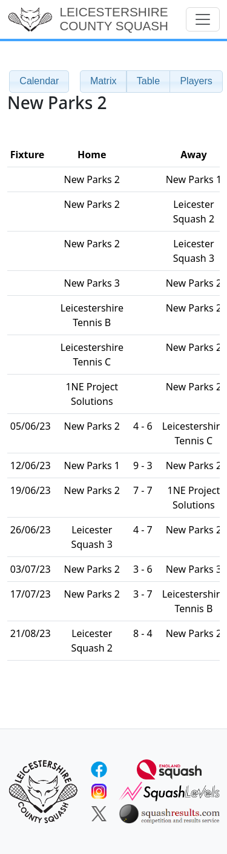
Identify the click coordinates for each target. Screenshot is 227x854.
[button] (103, 81)
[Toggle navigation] (203, 19)
